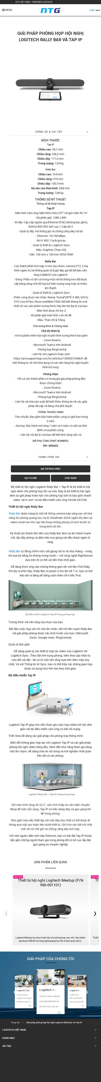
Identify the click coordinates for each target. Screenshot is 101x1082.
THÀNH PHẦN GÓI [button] (48, 457)
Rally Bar (14, 513)
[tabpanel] (50, 84)
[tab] (50, 132)
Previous (14, 84)
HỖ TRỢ (6, 1046)
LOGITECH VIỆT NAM (14, 1029)
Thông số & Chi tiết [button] (49, 132)
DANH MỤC (8, 1038)
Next (87, 84)
